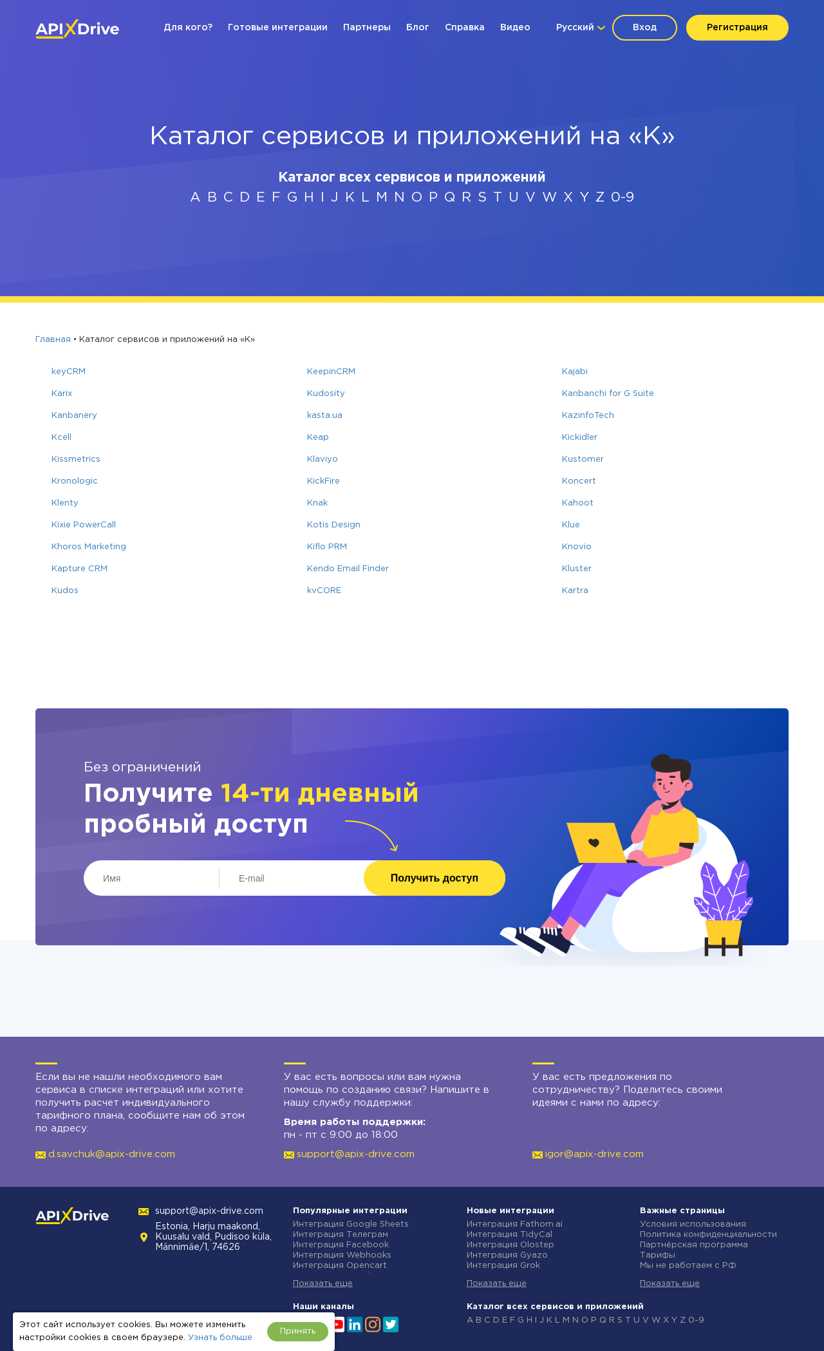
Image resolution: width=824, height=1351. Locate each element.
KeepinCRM (331, 371)
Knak (317, 503)
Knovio (577, 547)
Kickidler (579, 437)
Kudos (65, 590)
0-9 (622, 197)
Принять (297, 1331)
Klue (571, 525)
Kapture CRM (80, 568)
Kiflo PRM (327, 547)
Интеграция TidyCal (509, 1234)
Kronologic (75, 481)
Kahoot (578, 503)
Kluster (577, 568)
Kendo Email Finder (348, 568)
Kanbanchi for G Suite (608, 393)
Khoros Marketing (89, 547)
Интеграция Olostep (510, 1245)
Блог (417, 28)
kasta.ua (324, 415)
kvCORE (324, 590)
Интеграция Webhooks (342, 1255)
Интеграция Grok (503, 1265)
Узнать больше (220, 1337)
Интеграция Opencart (340, 1265)
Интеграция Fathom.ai (515, 1224)
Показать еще (323, 1283)
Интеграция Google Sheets (351, 1224)
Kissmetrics (76, 459)
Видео (515, 28)
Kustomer (583, 459)
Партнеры (367, 28)
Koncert (579, 481)
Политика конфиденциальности (708, 1234)
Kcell (61, 437)
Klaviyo (322, 459)
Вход (645, 28)
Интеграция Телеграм (340, 1234)
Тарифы (657, 1255)
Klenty (65, 503)
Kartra (575, 590)
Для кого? (188, 28)
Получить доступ (434, 878)
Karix (62, 393)
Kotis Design (333, 525)
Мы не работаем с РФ (688, 1265)
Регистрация (737, 28)
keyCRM (69, 371)
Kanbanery (74, 415)
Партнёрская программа (694, 1245)
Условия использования (693, 1224)
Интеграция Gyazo (507, 1255)
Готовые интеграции (278, 28)
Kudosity (326, 393)
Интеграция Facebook (341, 1245)
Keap (318, 437)
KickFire (323, 481)
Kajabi (575, 371)
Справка (465, 28)
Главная (53, 339)
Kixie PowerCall (84, 525)
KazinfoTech (588, 415)
